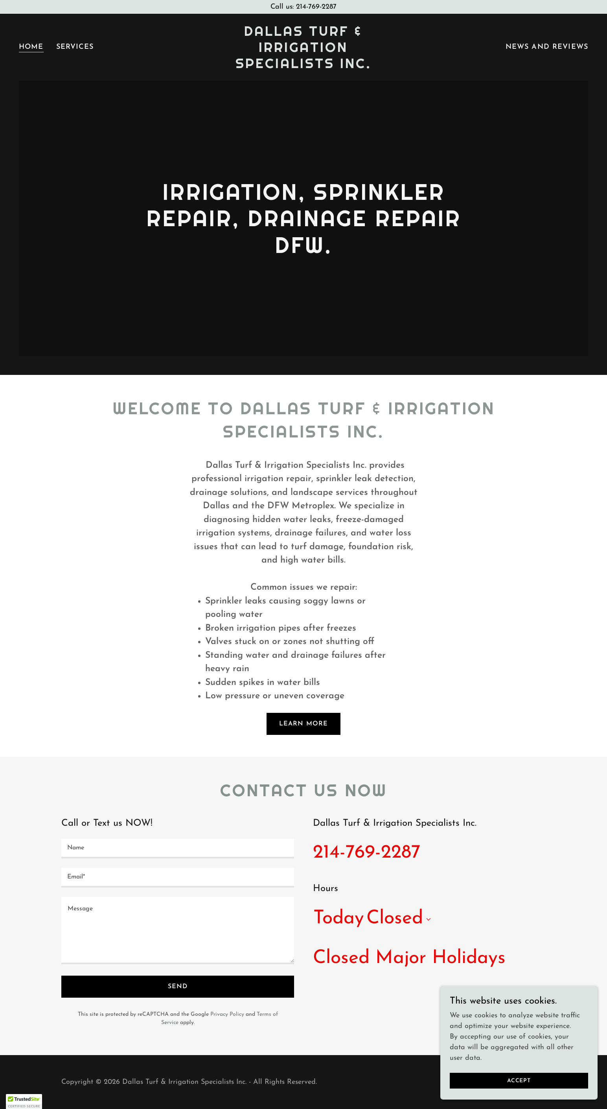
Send (178, 987)
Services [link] (75, 47)
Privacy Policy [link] (227, 1014)
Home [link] (31, 47)
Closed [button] (394, 918)
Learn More (303, 724)
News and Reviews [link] (547, 47)
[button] (427, 919)
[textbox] (177, 848)
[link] (304, 66)
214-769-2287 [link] (366, 852)
